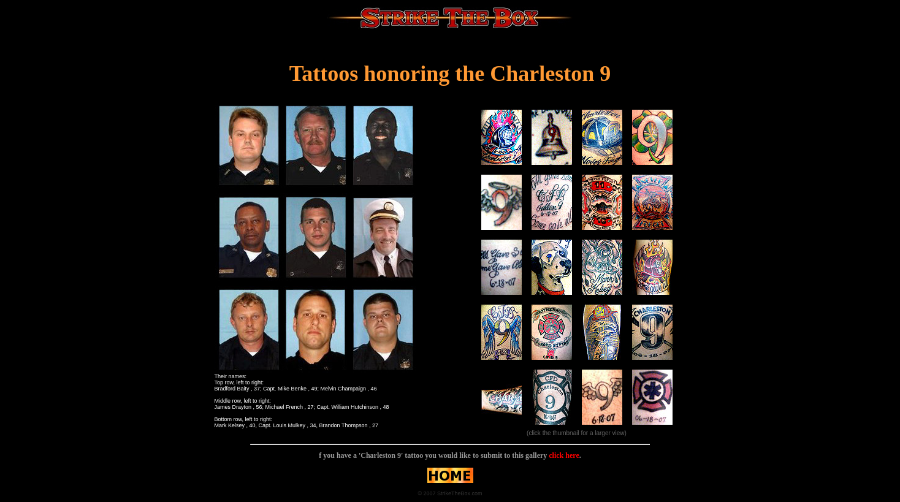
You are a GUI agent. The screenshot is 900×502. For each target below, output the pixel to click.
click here (563, 455)
